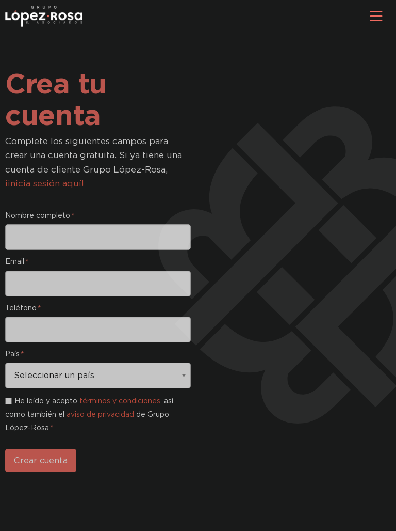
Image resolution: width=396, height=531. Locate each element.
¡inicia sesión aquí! (44, 183)
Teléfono (22, 308)
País (14, 354)
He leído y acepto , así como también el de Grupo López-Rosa (89, 414)
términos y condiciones (119, 401)
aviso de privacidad (100, 414)
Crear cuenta (41, 460)
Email (16, 261)
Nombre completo (39, 215)
